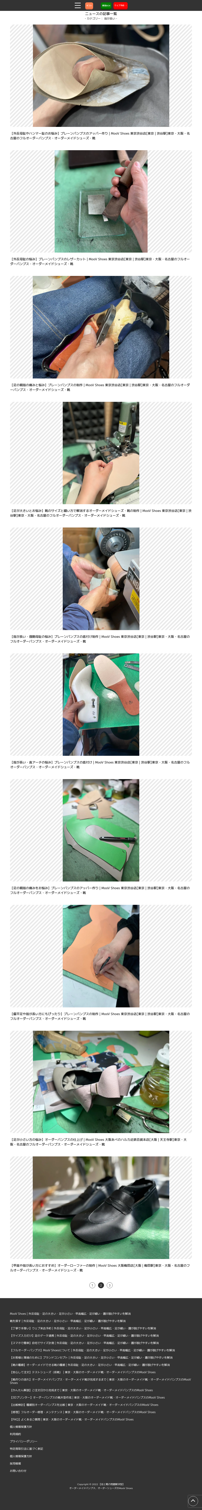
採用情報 (15, 1463)
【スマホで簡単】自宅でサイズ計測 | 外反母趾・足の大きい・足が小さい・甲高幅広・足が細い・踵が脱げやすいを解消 (84, 1343)
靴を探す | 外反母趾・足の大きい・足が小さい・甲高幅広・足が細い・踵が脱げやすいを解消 (68, 1321)
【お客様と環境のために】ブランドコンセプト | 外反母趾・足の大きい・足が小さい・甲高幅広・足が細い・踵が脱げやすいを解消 (91, 1357)
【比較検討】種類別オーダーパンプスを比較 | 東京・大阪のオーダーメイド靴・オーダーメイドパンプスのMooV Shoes (84, 1405)
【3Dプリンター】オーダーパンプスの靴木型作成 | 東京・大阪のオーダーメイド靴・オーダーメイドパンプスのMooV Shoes (87, 1397)
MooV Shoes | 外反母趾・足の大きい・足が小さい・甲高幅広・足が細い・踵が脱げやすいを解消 (70, 1314)
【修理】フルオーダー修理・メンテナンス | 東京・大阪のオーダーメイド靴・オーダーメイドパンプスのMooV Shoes (83, 1412)
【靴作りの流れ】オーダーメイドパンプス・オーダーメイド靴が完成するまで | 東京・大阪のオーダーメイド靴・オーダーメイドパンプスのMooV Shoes (100, 1380)
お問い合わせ (18, 1471)
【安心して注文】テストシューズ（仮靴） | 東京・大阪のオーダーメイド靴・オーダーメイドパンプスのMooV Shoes (83, 1372)
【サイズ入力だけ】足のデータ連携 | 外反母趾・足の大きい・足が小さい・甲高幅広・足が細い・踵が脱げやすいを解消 (84, 1335)
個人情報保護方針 (21, 1427)
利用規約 (15, 1434)
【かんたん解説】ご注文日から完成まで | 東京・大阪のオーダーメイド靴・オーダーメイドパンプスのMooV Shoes (81, 1390)
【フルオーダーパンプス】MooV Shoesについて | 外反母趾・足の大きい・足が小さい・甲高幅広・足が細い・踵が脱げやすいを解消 (92, 1350)
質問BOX (106, 5)
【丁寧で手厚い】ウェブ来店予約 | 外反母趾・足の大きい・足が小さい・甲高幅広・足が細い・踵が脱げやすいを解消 (83, 1328)
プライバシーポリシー (23, 1441)
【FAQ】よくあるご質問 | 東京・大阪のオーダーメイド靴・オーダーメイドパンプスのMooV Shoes (72, 1419)
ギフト (89, 5)
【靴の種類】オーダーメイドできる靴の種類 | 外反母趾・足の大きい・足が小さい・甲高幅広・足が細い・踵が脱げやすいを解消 (90, 1365)
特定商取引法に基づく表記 (26, 1449)
